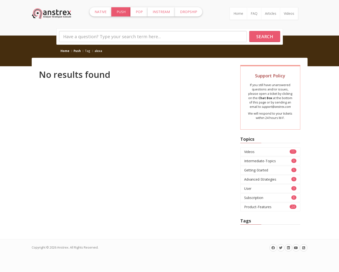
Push (77, 51)
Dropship (188, 11)
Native (100, 11)
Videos (289, 13)
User (270, 188)
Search (264, 36)
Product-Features (270, 207)
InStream (161, 11)
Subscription (270, 197)
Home (238, 13)
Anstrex (62, 247)
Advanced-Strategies (270, 179)
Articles (270, 13)
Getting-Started (270, 170)
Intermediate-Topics (270, 161)
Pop (139, 11)
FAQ (254, 13)
